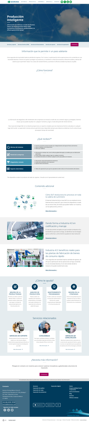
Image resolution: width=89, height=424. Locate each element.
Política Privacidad (66, 420)
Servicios (49, 1)
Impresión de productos (39, 392)
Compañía (41, 1)
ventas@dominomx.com (9, 404)
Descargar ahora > (51, 238)
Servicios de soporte (50, 44)
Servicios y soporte (11, 44)
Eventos (71, 396)
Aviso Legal (59, 420)
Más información (18, 349)
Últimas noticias (73, 398)
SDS (59, 405)
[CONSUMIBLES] (44, 336)
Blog (70, 394)
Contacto (56, 1)
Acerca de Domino (74, 392)
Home (71, 386)
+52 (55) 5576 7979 (8, 402)
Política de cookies (75, 420)
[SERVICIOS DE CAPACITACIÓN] (70, 337)
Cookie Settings (83, 420)
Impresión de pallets (38, 388)
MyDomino (51, 405)
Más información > (51, 211)
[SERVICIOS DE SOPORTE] (18, 336)
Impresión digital (56, 386)
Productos (32, 1)
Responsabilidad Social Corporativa (75, 389)
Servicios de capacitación (63, 44)
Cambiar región (12, 420)
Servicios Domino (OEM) (23, 44)
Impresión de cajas (38, 390)
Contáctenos (75, 44)
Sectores (24, 1)
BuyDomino (39, 405)
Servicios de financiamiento (37, 44)
